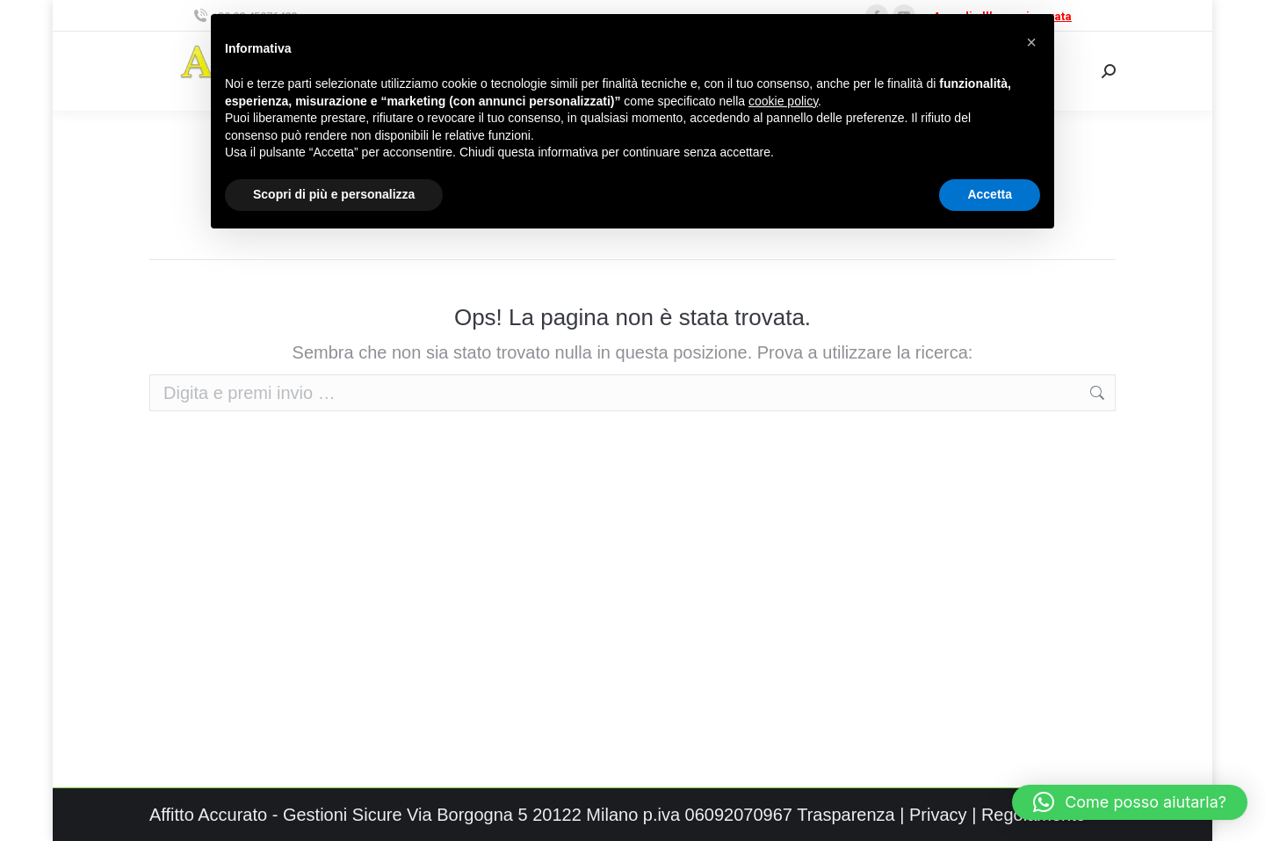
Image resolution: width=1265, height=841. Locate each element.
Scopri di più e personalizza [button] (334, 194)
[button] (1129, 802)
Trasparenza (846, 814)
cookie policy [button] (783, 101)
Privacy (938, 814)
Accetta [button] (989, 194)
